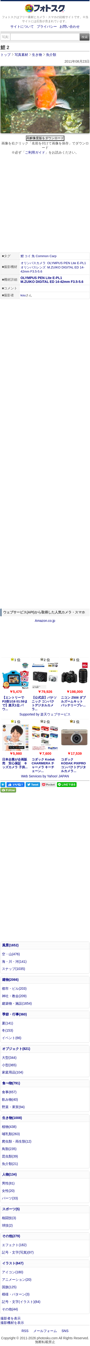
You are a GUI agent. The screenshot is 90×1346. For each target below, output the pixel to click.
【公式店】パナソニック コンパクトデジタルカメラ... (44, 703)
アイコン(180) (12, 1272)
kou (23, 295)
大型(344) (9, 1058)
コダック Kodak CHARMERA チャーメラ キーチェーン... (43, 765)
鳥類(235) (9, 1149)
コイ (27, 256)
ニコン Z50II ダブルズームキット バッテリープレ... (73, 701)
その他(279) (11, 1236)
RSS (25, 1331)
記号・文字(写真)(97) (18, 1252)
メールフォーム (45, 1331)
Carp (52, 256)
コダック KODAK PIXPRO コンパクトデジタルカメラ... (73, 765)
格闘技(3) (9, 1218)
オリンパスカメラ (33, 263)
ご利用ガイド (35, 152)
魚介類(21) (10, 1164)
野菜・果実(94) (13, 1107)
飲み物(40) (10, 1099)
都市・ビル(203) (14, 988)
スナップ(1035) (13, 969)
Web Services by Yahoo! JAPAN (45, 776)
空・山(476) (11, 954)
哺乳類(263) (11, 1134)
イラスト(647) (13, 1263)
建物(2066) (10, 980)
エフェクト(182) (14, 1245)
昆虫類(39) (10, 1156)
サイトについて (22, 26)
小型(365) (9, 1065)
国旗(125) (9, 1287)
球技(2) (7, 1225)
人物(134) (9, 1174)
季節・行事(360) (14, 1014)
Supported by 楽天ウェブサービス (45, 714)
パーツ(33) (10, 1198)
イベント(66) (11, 1038)
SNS (65, 1331)
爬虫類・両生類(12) (16, 1141)
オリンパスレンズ (33, 267)
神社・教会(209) (14, 996)
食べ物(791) (11, 1083)
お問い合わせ (70, 26)
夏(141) (7, 1023)
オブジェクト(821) (16, 1049)
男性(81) (8, 1183)
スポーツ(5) (11, 1209)
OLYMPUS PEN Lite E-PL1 (66, 263)
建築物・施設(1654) (17, 1003)
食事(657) (9, 1092)
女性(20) (8, 1191)
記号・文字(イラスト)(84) (21, 1302)
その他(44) (10, 1309)
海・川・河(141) (14, 961)
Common (42, 256)
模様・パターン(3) (16, 1294)
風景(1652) (10, 945)
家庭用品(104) (12, 1072)
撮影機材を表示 (12, 1323)
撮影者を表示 (10, 1318)
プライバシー (47, 26)
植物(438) (9, 1127)
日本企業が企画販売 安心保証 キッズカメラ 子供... (15, 763)
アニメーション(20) (16, 1279)
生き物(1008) (12, 1118)
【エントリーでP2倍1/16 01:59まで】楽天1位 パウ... (15, 703)
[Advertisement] (45, 204)
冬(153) (7, 1030)
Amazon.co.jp (45, 621)
